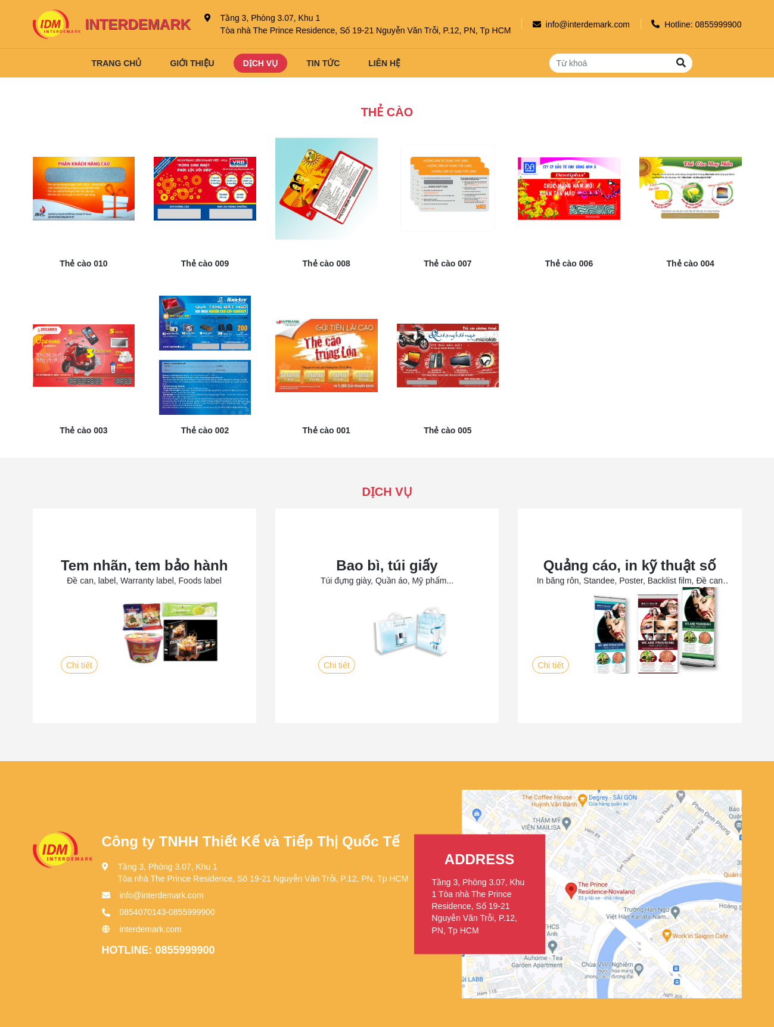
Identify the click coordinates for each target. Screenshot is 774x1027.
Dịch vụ (260, 63)
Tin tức (323, 63)
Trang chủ (117, 63)
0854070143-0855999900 (167, 912)
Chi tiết (79, 665)
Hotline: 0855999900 (702, 24)
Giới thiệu (192, 63)
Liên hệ (384, 63)
